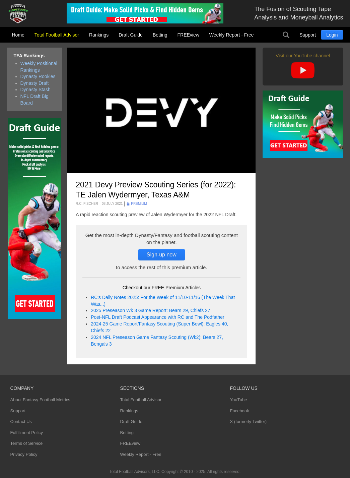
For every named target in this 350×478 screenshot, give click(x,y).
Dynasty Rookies (38, 76)
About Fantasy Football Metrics (40, 399)
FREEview (188, 35)
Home (18, 35)
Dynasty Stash (35, 89)
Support (307, 35)
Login (332, 35)
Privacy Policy (24, 454)
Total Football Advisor (56, 35)
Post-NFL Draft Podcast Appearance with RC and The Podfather (157, 317)
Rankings (99, 35)
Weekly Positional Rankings (38, 67)
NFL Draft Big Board (34, 100)
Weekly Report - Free (231, 35)
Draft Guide (131, 35)
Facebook (239, 410)
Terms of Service (26, 443)
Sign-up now (162, 254)
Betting (160, 35)
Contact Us (21, 421)
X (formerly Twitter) (248, 421)
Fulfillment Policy (26, 432)
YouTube (238, 399)
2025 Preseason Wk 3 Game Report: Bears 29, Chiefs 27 (150, 310)
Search (286, 35)
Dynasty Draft (34, 83)
